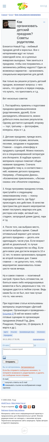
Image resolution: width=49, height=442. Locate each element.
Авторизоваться (27, 367)
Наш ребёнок (19, 410)
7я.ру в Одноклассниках (29, 406)
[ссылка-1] (8, 313)
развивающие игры (27, 332)
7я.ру (33, 406)
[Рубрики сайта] (4, 6)
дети (6, 332)
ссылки (14, 332)
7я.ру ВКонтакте (25, 406)
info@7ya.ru (5, 403)
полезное (41, 332)
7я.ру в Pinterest (20, 406)
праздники (8, 335)
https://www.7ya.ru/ (18, 403)
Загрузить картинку (4, 357)
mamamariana (38, 339)
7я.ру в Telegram (16, 406)
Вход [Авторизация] (43, 5)
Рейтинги (4, 410)
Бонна (11, 410)
